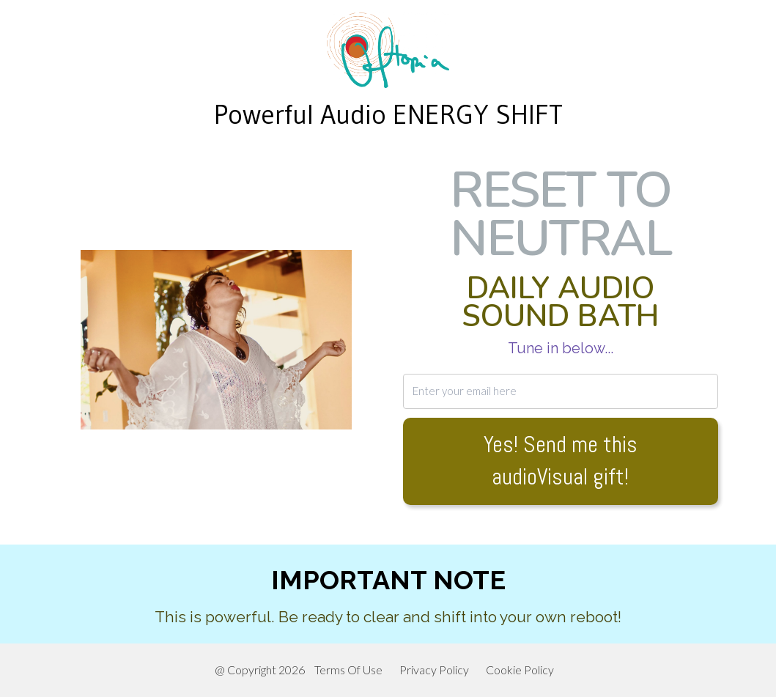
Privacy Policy (434, 669)
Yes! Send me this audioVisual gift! (561, 460)
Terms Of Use (348, 669)
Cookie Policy (520, 669)
